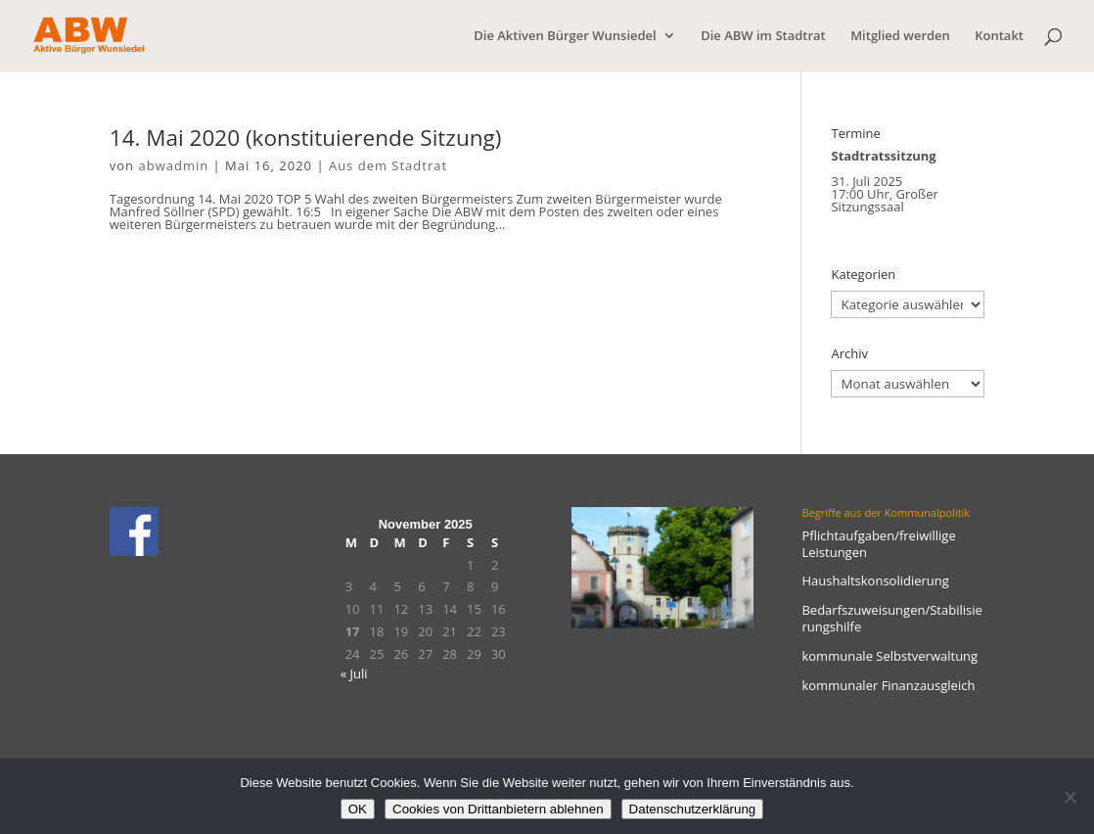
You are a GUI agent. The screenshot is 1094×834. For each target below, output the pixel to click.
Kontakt (999, 36)
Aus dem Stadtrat (388, 165)
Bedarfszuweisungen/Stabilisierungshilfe (891, 618)
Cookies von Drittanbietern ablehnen (498, 809)
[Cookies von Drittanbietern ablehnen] (1069, 797)
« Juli (354, 673)
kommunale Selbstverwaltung (889, 656)
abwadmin (173, 165)
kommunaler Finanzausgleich (888, 685)
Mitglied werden (900, 36)
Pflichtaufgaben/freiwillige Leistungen (878, 544)
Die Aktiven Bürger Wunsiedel (565, 36)
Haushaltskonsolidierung (874, 580)
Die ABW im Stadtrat (763, 36)
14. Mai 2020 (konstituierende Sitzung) (306, 137)
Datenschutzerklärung (692, 809)
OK (357, 809)
